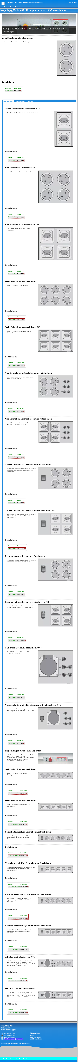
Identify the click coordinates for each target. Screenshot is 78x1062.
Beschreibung (8, 101)
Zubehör (30, 101)
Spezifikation (20, 101)
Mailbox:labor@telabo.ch (13, 1039)
